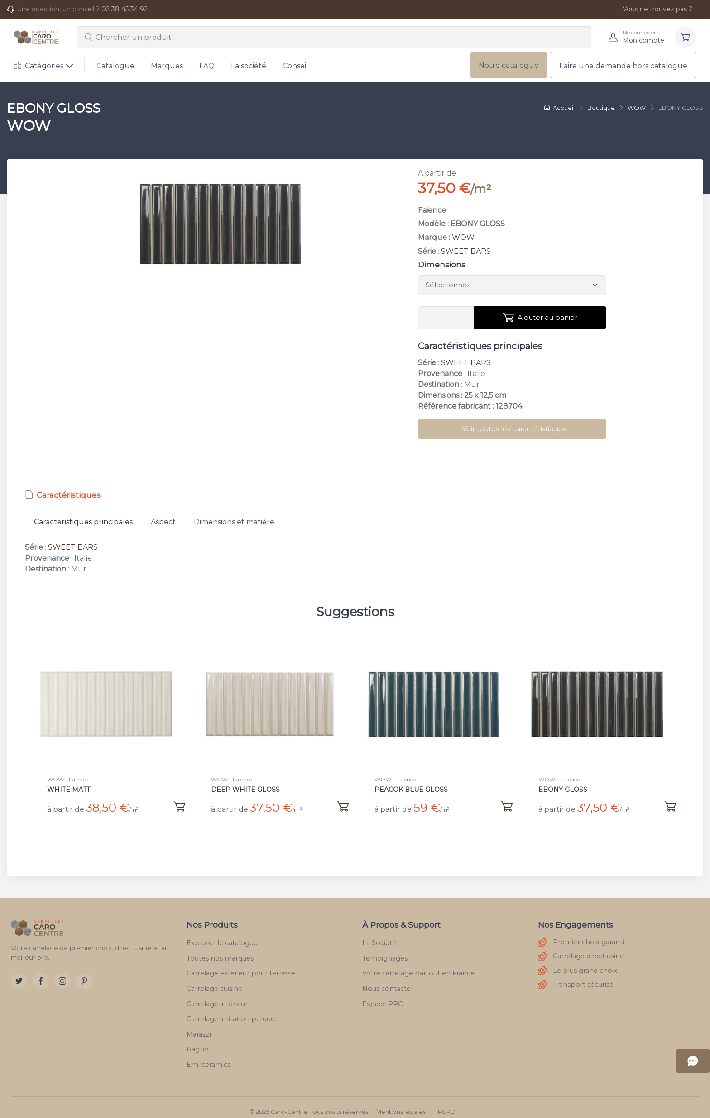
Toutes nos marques (220, 949)
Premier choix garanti (581, 933)
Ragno (198, 1040)
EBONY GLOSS (562, 789)
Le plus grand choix (577, 961)
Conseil (295, 66)
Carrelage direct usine (581, 947)
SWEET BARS (466, 251)
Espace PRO (383, 995)
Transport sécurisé (576, 975)
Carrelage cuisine (214, 979)
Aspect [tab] (163, 522)
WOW (463, 237)
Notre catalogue (509, 65)
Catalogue (115, 66)
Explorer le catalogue (222, 934)
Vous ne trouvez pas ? (652, 9)
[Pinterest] (84, 972)
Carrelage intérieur (217, 995)
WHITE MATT (68, 789)
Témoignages (385, 949)
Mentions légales (401, 1102)
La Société (379, 934)
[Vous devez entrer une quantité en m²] (446, 318)
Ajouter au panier (540, 317)
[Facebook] (41, 972)
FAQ (207, 66)
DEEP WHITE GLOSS (245, 789)
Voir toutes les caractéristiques (514, 428)
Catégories (38, 66)
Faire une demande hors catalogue (623, 66)
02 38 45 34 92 (124, 9)
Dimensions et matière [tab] (234, 522)
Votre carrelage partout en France (418, 964)
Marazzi (199, 1025)
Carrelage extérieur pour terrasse (241, 964)
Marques (167, 66)
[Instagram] (62, 972)
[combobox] (334, 37)
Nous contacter (387, 979)
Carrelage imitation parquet (232, 1010)
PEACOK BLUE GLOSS (411, 789)
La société (248, 66)
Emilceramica (209, 1055)
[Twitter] (19, 972)
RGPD (447, 1102)
